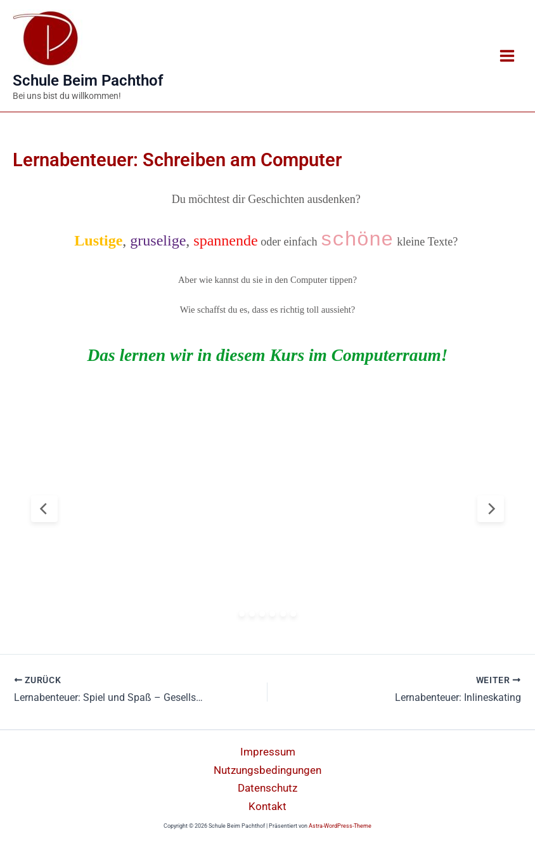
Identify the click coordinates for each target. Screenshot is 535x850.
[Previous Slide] (44, 508)
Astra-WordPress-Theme (340, 826)
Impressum (267, 751)
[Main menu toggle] (507, 56)
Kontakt (267, 806)
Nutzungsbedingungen (267, 770)
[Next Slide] (490, 508)
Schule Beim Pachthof (88, 80)
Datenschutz (267, 787)
